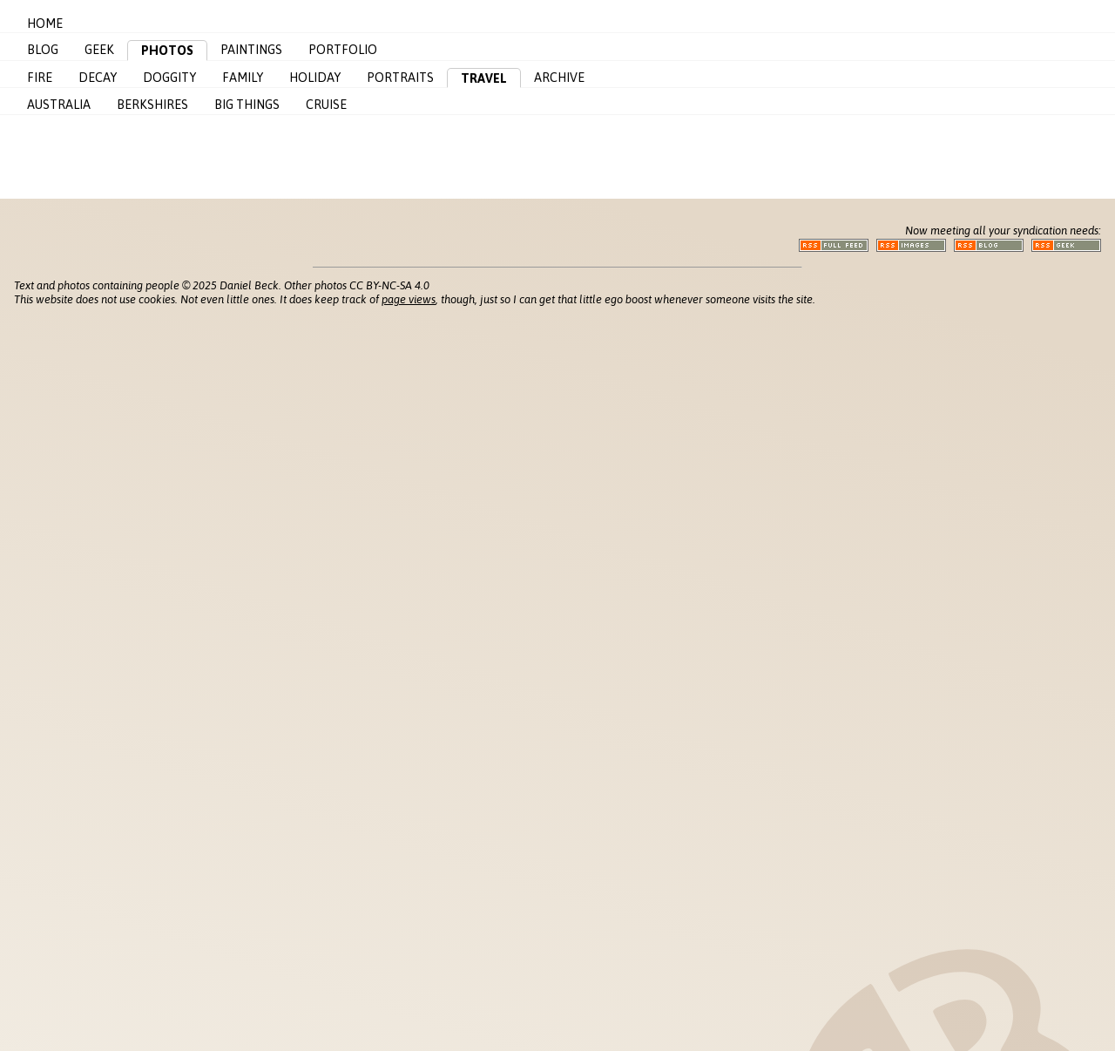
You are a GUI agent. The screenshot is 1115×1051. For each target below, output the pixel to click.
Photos (167, 51)
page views (409, 299)
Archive (559, 78)
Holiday (315, 78)
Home (45, 24)
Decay (97, 78)
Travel (484, 78)
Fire (39, 78)
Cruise (326, 105)
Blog (42, 50)
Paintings (251, 50)
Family (242, 78)
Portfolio (342, 50)
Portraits (400, 78)
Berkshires (152, 105)
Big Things (247, 105)
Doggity (169, 78)
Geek (99, 50)
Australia (59, 105)
